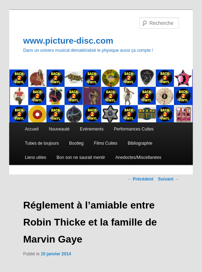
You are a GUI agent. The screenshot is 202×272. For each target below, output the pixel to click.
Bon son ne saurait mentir (80, 157)
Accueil (32, 129)
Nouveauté (59, 129)
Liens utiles (35, 157)
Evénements (92, 129)
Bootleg (76, 143)
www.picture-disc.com (68, 40)
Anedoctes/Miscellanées (138, 157)
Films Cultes (106, 143)
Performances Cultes (134, 129)
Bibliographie (140, 143)
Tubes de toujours (42, 143)
